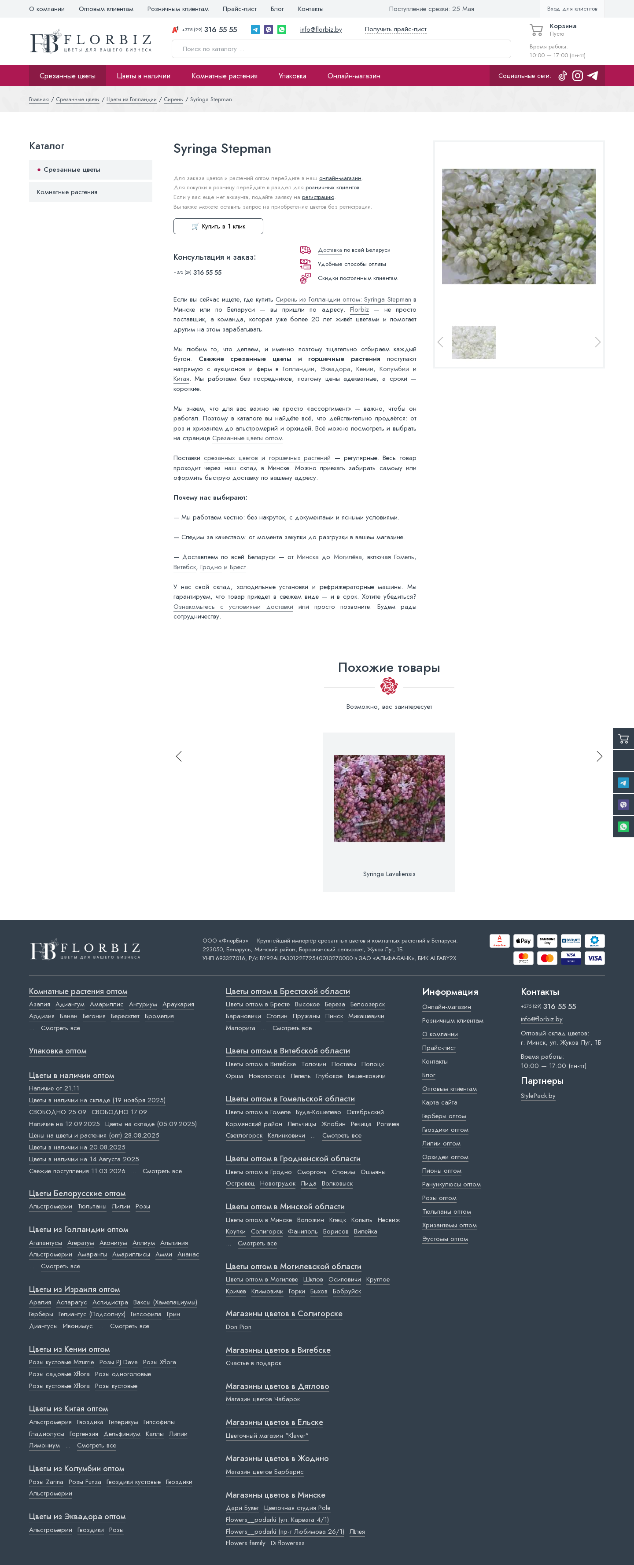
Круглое (378, 1279)
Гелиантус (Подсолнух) (92, 1314)
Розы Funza (85, 1482)
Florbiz (359, 309)
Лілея (357, 1531)
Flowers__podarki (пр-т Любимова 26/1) (285, 1531)
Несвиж (389, 1220)
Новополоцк (267, 1076)
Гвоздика (90, 1422)
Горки (297, 1291)
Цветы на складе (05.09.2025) (151, 1124)
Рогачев (388, 1124)
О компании (47, 9)
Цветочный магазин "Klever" (267, 1435)
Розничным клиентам (178, 9)
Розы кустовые (116, 1386)
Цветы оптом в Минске (259, 1220)
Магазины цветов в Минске (275, 1495)
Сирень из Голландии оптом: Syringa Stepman (343, 299)
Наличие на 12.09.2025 (64, 1124)
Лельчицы (302, 1124)
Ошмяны (373, 1172)
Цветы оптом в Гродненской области (293, 1159)
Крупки (236, 1231)
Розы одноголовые (123, 1374)
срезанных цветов (231, 458)
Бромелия (159, 1016)
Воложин (310, 1220)
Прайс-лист (240, 9)
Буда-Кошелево (318, 1112)
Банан (68, 1016)
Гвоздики (179, 1482)
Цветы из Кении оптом (69, 1349)
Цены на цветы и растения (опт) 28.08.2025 (94, 1135)
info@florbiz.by (321, 29)
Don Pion (238, 1327)
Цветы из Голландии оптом (78, 1230)
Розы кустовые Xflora (59, 1386)
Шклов (313, 1279)
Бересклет (125, 1016)
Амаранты (92, 1254)
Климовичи (267, 1291)
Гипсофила (146, 1314)
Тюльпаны (92, 1206)
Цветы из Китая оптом (68, 1409)
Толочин (313, 1064)
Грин (173, 1314)
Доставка (330, 250)
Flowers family (245, 1543)
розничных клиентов (332, 187)
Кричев (236, 1291)
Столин (277, 1016)
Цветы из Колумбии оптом (76, 1469)
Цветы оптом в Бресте (258, 1004)
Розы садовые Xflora (59, 1374)
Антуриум (143, 1004)
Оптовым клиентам (106, 9)
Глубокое (329, 1076)
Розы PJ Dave (119, 1362)
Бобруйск (347, 1291)
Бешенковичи (367, 1076)
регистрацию (318, 197)
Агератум (80, 1243)
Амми (163, 1254)
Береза (335, 1004)
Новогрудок (277, 1183)
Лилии (121, 1206)
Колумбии (394, 369)
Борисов (336, 1231)
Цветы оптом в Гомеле (258, 1112)
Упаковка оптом (57, 1051)
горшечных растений (300, 458)
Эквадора (335, 369)
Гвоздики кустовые (134, 1482)
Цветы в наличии (143, 75)
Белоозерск (367, 1004)
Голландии (298, 369)
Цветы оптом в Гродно (259, 1172)
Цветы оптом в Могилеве (262, 1279)
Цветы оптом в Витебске (261, 1064)
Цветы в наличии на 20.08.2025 (77, 1147)
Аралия (40, 1302)
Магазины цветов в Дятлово (277, 1386)
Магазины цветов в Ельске (274, 1423)
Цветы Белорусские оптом (77, 1194)
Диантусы (43, 1326)
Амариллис (107, 1004)
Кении (364, 369)
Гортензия (84, 1434)
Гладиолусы (46, 1434)
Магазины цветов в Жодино (277, 1459)
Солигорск (267, 1231)
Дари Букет (242, 1508)
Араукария (178, 1004)
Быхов (319, 1291)
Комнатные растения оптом (78, 992)
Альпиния (174, 1243)
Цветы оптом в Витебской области (288, 1051)
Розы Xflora (159, 1362)
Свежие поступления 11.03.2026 (77, 1171)
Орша (234, 1076)
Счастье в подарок (253, 1363)
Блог (277, 9)
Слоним (343, 1172)
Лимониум (44, 1445)
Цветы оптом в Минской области (285, 1207)
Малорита (240, 1028)
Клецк (337, 1220)
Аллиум (144, 1243)
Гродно (211, 567)
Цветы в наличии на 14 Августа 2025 (84, 1159)
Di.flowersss (288, 1543)
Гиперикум (123, 1422)
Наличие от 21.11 (54, 1088)
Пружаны (306, 1016)
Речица (361, 1124)
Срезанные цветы (68, 75)
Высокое (307, 1004)
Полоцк (372, 1064)
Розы (143, 1206)
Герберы (41, 1314)
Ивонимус (78, 1326)
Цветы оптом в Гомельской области (290, 1099)
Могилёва (348, 557)
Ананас (188, 1254)
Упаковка (292, 75)
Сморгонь (312, 1172)
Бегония (94, 1016)
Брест (238, 567)
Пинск (334, 1016)
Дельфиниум (121, 1434)
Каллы (155, 1434)
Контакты (311, 9)
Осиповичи (344, 1279)
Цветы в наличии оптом (71, 1076)
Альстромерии (50, 1206)
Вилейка (365, 1231)
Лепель (301, 1076)
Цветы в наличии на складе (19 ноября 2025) (97, 1100)
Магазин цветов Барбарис (265, 1472)
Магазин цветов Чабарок (263, 1399)
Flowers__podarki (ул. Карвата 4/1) (277, 1519)
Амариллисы (131, 1254)
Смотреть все (60, 1028)
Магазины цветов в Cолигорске (284, 1314)
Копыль (361, 1220)
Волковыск (337, 1183)
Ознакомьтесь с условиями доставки (233, 606)
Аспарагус (71, 1302)
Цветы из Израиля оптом (74, 1290)
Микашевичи (366, 1016)
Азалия (39, 1004)
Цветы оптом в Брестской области (288, 992)
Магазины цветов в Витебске (278, 1350)
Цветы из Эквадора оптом (77, 1517)
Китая (181, 378)
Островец (240, 1183)
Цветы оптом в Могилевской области (293, 1267)
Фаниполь (303, 1231)
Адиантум (70, 1004)
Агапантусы (45, 1243)
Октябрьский (365, 1112)
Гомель (404, 557)
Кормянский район (254, 1124)
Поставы (344, 1064)
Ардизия (42, 1016)
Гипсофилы (159, 1422)
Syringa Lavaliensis (389, 874)
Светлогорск (244, 1135)
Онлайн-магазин (354, 75)
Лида (309, 1183)
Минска (308, 557)
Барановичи (243, 1016)
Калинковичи (286, 1135)
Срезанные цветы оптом (247, 438)
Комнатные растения (225, 75)
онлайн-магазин (340, 178)
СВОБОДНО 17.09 (119, 1112)
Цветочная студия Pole (297, 1508)
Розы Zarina (46, 1482)
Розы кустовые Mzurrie (61, 1362)
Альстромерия (50, 1422)
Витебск (184, 567)
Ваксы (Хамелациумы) (165, 1302)
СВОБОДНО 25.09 (57, 1112)
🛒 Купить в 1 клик (218, 226)
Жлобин (333, 1124)
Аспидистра (110, 1302)
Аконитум (113, 1243)
